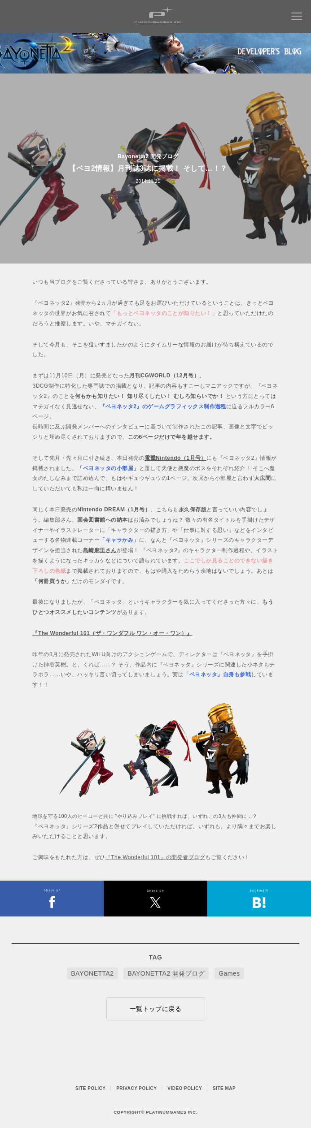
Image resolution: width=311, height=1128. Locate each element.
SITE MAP (224, 1088)
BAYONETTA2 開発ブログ (166, 973)
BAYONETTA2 (92, 973)
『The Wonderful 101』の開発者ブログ (155, 857)
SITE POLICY (90, 1088)
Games (229, 973)
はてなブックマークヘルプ (259, 898)
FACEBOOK (52, 898)
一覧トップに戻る (156, 1008)
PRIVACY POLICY (136, 1088)
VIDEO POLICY (184, 1088)
